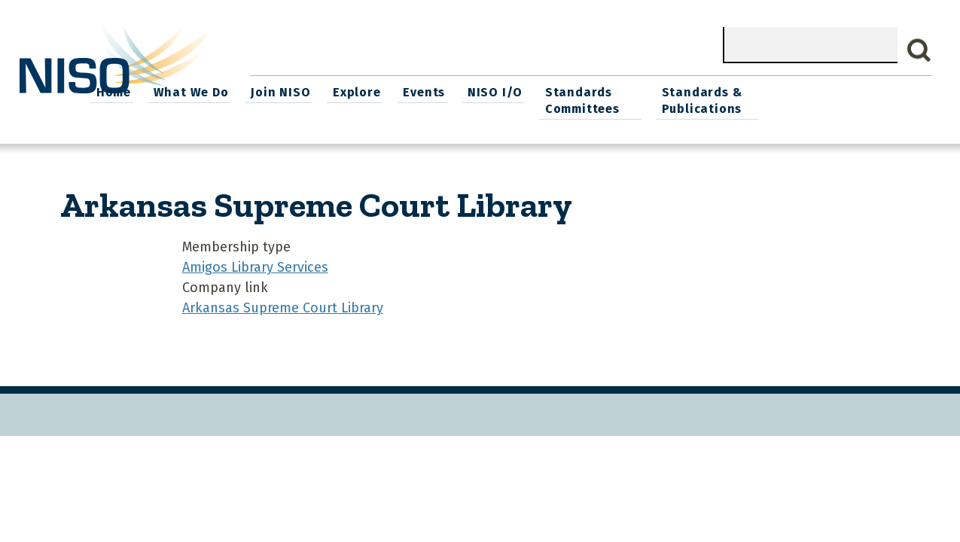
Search (919, 50)
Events (580, 91)
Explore (514, 91)
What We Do (352, 91)
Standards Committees (733, 99)
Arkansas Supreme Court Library (282, 305)
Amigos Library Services (255, 265)
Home (277, 91)
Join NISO (440, 91)
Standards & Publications (859, 99)
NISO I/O (648, 91)
